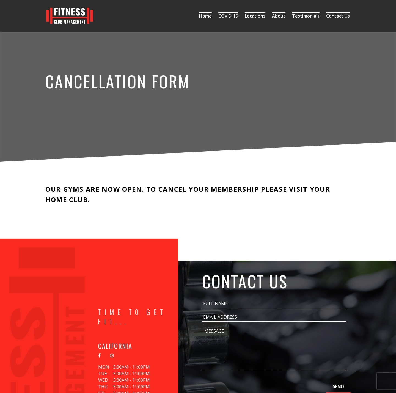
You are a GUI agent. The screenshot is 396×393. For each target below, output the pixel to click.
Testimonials (306, 16)
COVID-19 (228, 16)
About (278, 16)
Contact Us (338, 16)
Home (205, 16)
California (115, 346)
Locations (255, 16)
